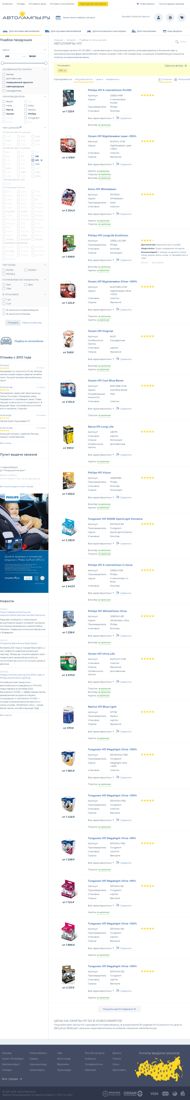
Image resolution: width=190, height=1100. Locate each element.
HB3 (21, 172)
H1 (6, 152)
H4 (6, 156)
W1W (7, 231)
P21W (22, 211)
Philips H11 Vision (99, 472)
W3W (7, 235)
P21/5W (9, 211)
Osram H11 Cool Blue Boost (106, 380)
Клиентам (7, 4)
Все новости (6, 715)
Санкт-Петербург (13, 1059)
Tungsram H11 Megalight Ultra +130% (112, 795)
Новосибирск (147, 4)
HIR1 (21, 176)
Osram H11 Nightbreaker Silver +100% (112, 281)
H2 (20, 152)
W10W (37, 235)
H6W (21, 203)
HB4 (36, 172)
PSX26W (23, 219)
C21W (22, 199)
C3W (21, 191)
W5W (22, 235)
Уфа (59, 1053)
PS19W (37, 215)
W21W (37, 239)
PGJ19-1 (30, 270)
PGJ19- (8, 270)
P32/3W (23, 215)
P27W (8, 215)
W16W (8, 239)
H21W (8, 207)
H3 (35, 152)
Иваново (90, 1070)
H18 (7, 168)
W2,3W (22, 231)
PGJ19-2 (9, 274)
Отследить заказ (37, 4)
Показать (13, 323)
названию (112, 79)
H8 (35, 156)
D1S (21, 136)
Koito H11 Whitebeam (102, 189)
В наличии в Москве (16, 313)
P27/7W (38, 211)
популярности (83, 79)
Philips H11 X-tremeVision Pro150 (109, 90)
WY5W (22, 255)
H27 (36, 168)
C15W (36, 195)
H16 (35, 164)
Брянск (116, 1053)
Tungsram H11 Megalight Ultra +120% (112, 923)
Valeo (7, 122)
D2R (36, 136)
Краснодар (64, 1070)
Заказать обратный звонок (136, 17)
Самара (6, 1070)
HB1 (7, 172)
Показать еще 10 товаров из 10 (119, 1009)
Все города (10, 1079)
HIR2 (36, 176)
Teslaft (8, 118)
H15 (21, 164)
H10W (37, 203)
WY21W (8, 259)
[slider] (2, 63)
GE (27, 101)
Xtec (28, 122)
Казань (34, 1059)
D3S (36, 140)
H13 (6, 164)
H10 (21, 160)
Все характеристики (101, 118)
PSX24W (9, 219)
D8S (36, 144)
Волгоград (64, 1059)
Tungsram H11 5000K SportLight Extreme (115, 519)
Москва (6, 1053)
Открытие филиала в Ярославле (18, 643)
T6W (21, 227)
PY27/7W (38, 251)
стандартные (12, 90)
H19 (21, 168)
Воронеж (63, 1064)
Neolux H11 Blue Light (102, 707)
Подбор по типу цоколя (92, 40)
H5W (7, 203)
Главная (58, 40)
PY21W (8, 251)
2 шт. (7, 303)
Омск (115, 1064)
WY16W (38, 255)
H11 (35, 160)
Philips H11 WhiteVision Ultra (107, 611)
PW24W (9, 223)
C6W (7, 195)
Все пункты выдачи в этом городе (16, 487)
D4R (7, 144)
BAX (7, 191)
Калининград (38, 1064)
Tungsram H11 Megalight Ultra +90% (112, 838)
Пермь (116, 1059)
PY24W (23, 251)
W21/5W (23, 239)
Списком (167, 79)
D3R (21, 140)
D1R (7, 136)
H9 (6, 160)
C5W (7, 184)
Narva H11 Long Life (100, 427)
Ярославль (119, 1070)
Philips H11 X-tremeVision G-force (110, 565)
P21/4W (37, 207)
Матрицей (184, 79)
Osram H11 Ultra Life (101, 654)
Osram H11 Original (100, 331)
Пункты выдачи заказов (171, 4)
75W (7, 288)
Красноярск (37, 1070)
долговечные (12, 78)
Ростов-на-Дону (95, 1053)
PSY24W (38, 247)
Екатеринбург (11, 1064)
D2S (7, 140)
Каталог (71, 40)
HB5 (7, 176)
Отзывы (21, 4)
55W (28, 284)
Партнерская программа (93, 4)
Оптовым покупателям (62, 4)
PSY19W (23, 247)
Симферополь (94, 1064)
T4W (36, 223)
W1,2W (37, 227)
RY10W (8, 255)
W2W (36, 231)
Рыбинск (90, 1059)
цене (98, 79)
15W (7, 284)
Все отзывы (5, 443)
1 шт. (7, 299)
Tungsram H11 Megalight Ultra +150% (112, 749)
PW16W (38, 219)
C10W (22, 195)
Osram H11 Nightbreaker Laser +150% (112, 136)
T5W (7, 227)
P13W (22, 207)
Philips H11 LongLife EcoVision (108, 235)
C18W (7, 199)
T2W (21, 223)
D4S (21, 144)
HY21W (8, 247)
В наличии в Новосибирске (20, 310)
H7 (20, 156)
